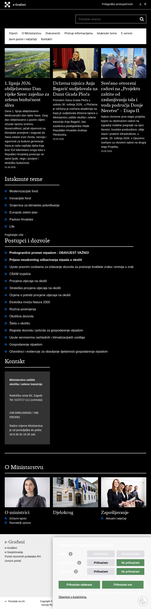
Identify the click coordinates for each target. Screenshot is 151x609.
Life (12, 226)
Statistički (66, 571)
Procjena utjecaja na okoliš (28, 281)
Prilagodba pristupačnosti (117, 4)
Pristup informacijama (78, 33)
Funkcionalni (67, 562)
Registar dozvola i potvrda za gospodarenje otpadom (46, 330)
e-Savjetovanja (14, 552)
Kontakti (46, 39)
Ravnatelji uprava (20, 522)
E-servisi (126, 33)
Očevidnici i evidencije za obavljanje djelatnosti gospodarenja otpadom (58, 351)
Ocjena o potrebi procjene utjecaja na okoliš (39, 295)
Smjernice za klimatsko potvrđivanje (34, 205)
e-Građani (11, 547)
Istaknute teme (107, 33)
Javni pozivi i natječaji (23, 39)
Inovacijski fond (20, 198)
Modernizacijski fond (23, 191)
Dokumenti (53, 33)
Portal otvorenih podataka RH (23, 556)
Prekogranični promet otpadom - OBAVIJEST (42, 252)
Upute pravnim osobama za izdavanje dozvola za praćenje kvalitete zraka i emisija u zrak (71, 267)
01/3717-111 (22, 399)
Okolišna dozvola (21, 316)
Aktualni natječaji (116, 518)
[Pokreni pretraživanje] (141, 19)
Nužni (63, 553)
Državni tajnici (18, 518)
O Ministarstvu (31, 33)
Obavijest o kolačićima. (73, 597)
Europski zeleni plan (23, 212)
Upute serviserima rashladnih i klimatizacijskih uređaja (47, 337)
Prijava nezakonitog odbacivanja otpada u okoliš (45, 259)
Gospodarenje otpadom (25, 344)
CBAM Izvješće (20, 274)
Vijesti (13, 33)
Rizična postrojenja (22, 309)
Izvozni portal (13, 560)
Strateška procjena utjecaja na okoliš (35, 288)
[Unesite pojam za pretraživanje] (107, 19)
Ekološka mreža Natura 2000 (29, 302)
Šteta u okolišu (19, 323)
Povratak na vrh (16, 601)
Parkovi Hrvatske (21, 219)
